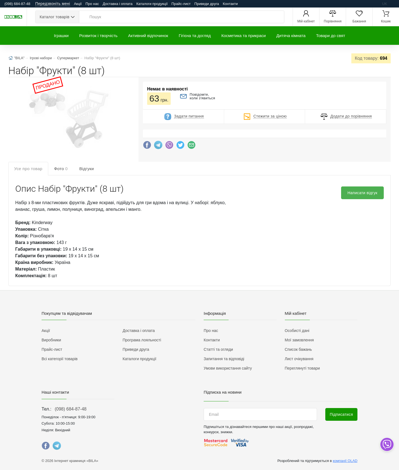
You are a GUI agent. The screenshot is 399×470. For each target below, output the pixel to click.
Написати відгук (362, 193)
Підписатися (341, 414)
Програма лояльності (142, 340)
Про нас (92, 4)
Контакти (230, 4)
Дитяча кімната (290, 35)
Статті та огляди (218, 349)
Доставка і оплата (118, 4)
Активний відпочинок (148, 35)
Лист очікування (299, 359)
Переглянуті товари (302, 368)
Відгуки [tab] (86, 168)
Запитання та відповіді (224, 359)
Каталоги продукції (152, 4)
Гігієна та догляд (195, 35)
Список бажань (298, 349)
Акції (78, 4)
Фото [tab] (61, 168)
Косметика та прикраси (243, 35)
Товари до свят (330, 35)
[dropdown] (386, 444)
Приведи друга (206, 4)
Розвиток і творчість (98, 35)
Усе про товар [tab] (28, 168)
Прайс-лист (181, 4)
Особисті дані (297, 330)
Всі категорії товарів (60, 359)
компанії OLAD (345, 461)
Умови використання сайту (228, 368)
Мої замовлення (299, 340)
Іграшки (61, 35)
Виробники (51, 340)
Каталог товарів (54, 17)
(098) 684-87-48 (70, 409)
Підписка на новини (223, 392)
